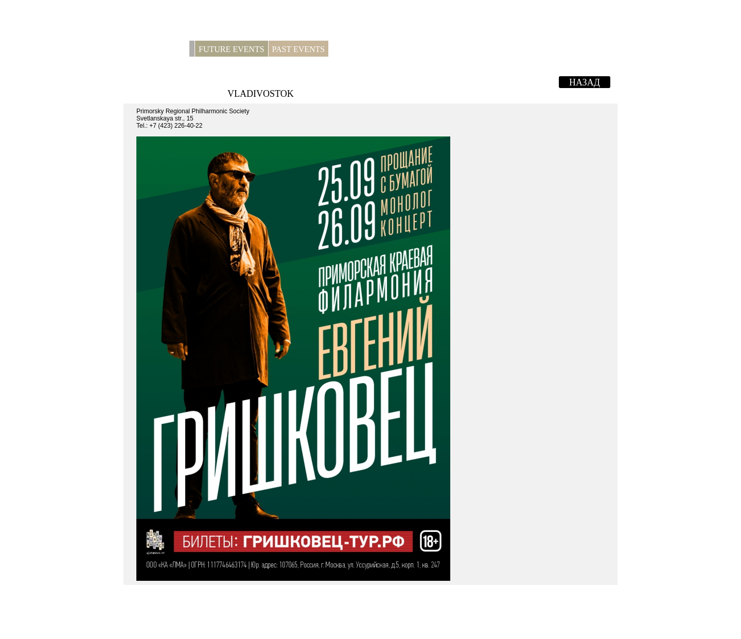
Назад (584, 82)
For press (353, 49)
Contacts (396, 49)
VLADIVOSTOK (260, 94)
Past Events (298, 49)
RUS (604, 49)
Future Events (231, 49)
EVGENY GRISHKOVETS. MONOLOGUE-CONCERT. (371, 81)
